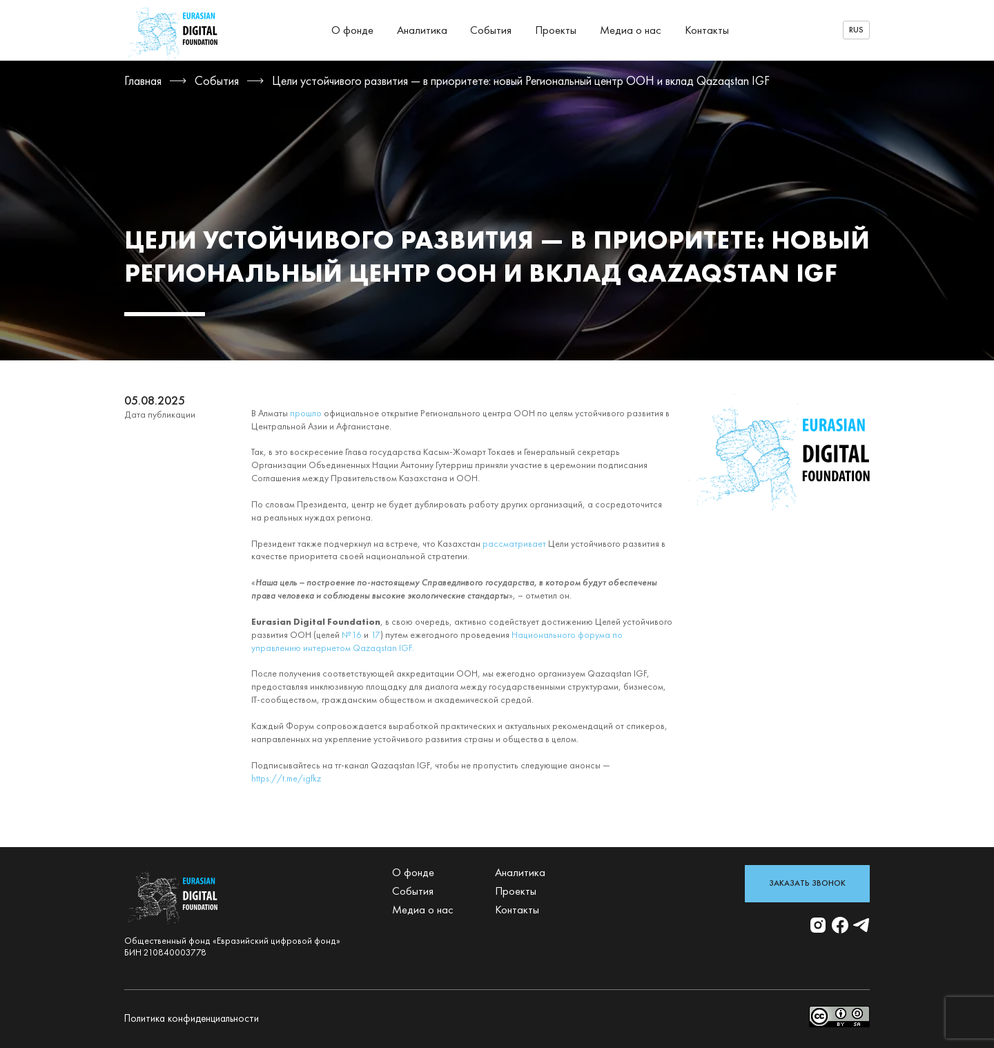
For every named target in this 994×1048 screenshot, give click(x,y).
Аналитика (422, 30)
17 (375, 635)
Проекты (555, 30)
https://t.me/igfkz (286, 778)
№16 (352, 635)
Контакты (707, 30)
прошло (306, 413)
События (490, 30)
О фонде (352, 30)
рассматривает (514, 544)
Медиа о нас (630, 30)
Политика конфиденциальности (191, 1018)
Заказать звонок (807, 883)
